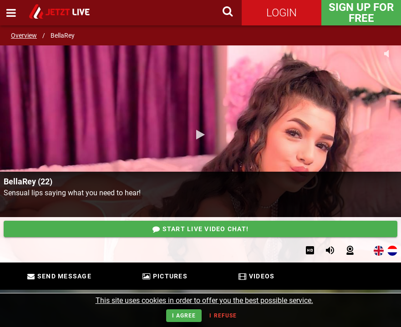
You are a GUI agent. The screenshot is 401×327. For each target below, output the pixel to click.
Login (281, 12)
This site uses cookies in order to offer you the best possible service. (204, 300)
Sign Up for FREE (361, 13)
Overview (24, 35)
